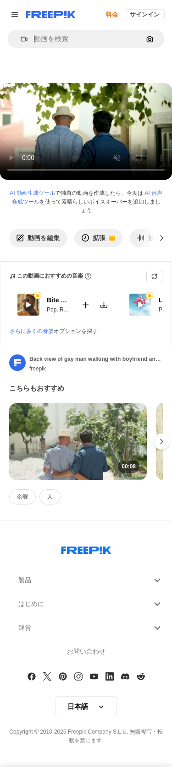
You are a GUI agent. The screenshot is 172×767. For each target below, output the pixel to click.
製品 (90, 580)
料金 (111, 14)
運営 (90, 627)
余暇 (22, 496)
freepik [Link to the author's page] (37, 368)
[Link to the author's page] (17, 362)
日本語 (86, 707)
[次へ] (162, 238)
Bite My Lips (58, 300)
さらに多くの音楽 (32, 331)
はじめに (90, 604)
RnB (65, 309)
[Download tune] (103, 304)
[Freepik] (51, 14)
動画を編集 (38, 237)
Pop (51, 309)
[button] (20, 39)
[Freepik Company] (86, 548)
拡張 (98, 240)
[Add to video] (85, 304)
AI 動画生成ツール (32, 193)
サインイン (145, 14)
